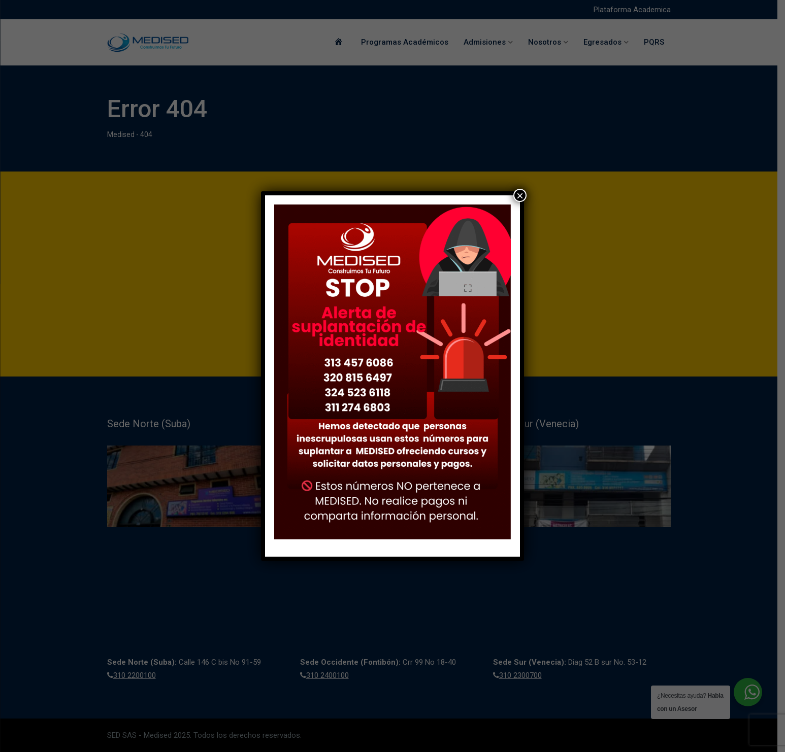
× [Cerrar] (520, 195)
